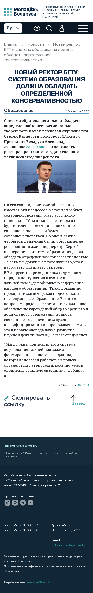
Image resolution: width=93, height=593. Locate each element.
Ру (13, 28)
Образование (18, 111)
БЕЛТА (83, 385)
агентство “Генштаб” (39, 582)
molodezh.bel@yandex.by (68, 545)
